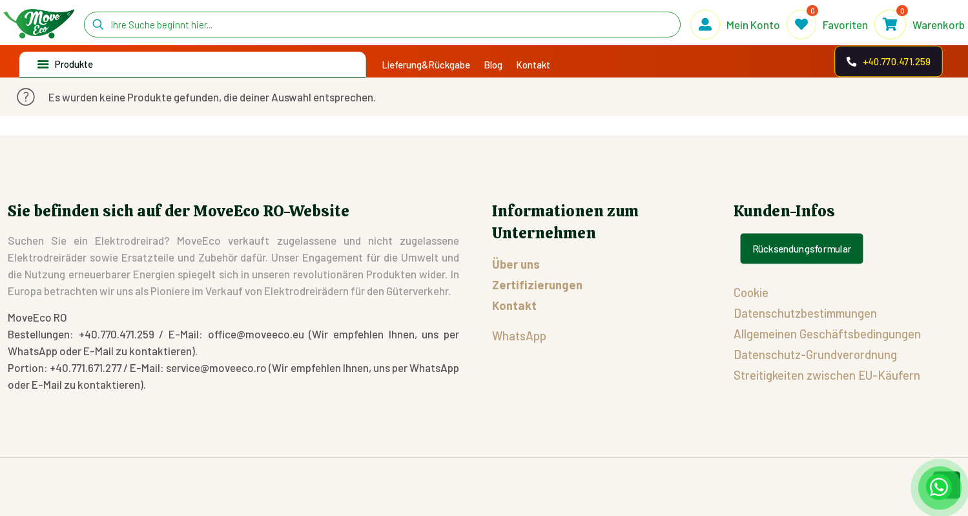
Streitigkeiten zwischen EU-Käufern (827, 374)
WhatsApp (519, 335)
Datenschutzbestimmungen (805, 312)
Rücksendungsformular (802, 248)
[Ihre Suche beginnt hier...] (382, 24)
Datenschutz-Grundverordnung (815, 354)
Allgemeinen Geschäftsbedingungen (827, 333)
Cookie (751, 292)
